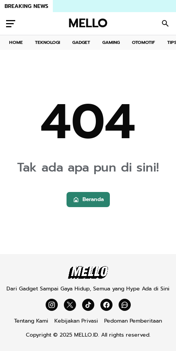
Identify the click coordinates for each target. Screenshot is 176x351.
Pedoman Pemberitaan (133, 321)
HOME (16, 42)
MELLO (88, 23)
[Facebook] (106, 305)
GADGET (81, 42)
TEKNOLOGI (47, 42)
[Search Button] (165, 23)
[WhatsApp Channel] (125, 305)
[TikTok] (88, 305)
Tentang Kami (31, 321)
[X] (70, 305)
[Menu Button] (10, 23)
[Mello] (88, 277)
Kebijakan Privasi (76, 321)
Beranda (88, 199)
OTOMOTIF (143, 42)
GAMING (111, 42)
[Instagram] (52, 305)
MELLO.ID (86, 335)
